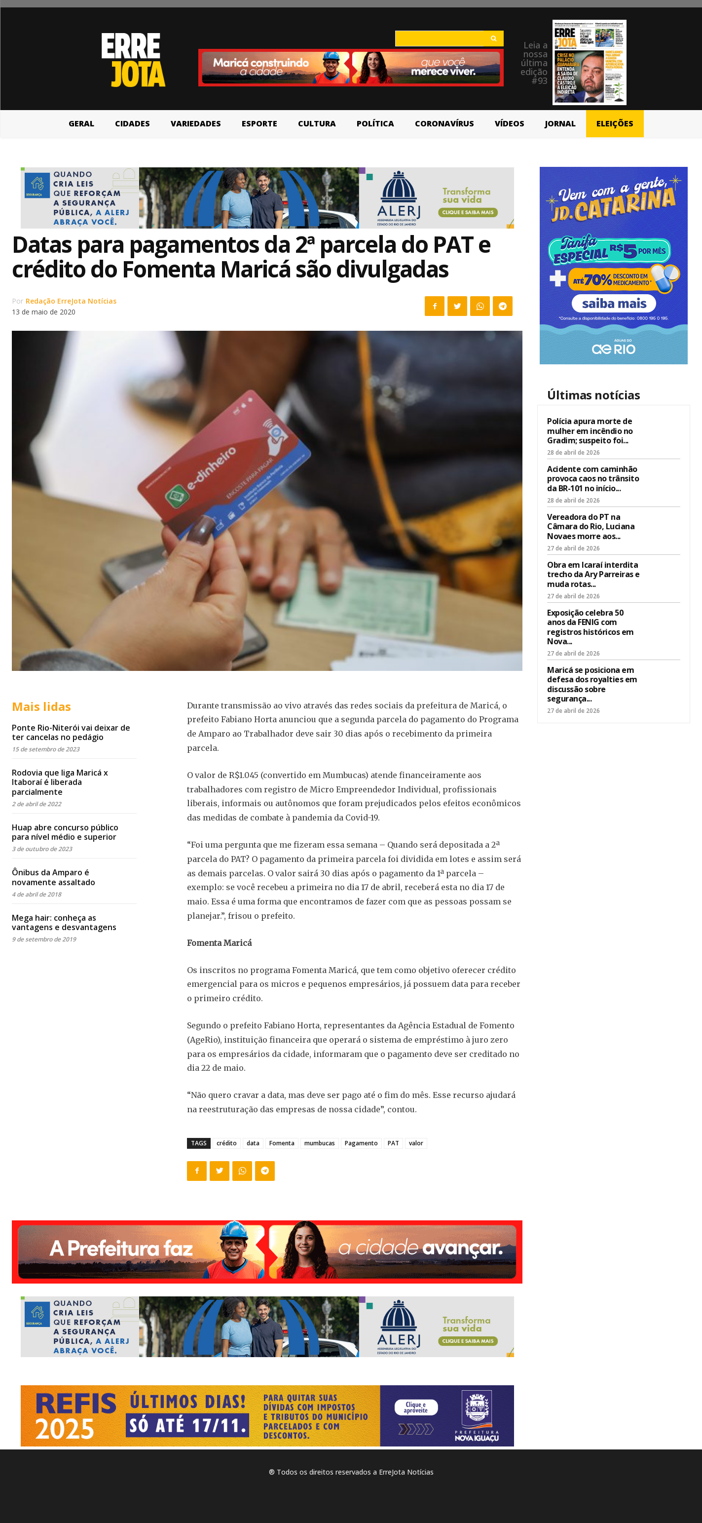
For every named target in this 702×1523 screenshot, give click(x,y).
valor (416, 1143)
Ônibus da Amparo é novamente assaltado (53, 877)
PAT (393, 1143)
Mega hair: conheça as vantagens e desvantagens (64, 922)
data (253, 1143)
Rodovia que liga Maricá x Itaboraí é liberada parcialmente (60, 782)
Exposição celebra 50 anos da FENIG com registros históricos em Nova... (590, 627)
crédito (227, 1143)
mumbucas (319, 1143)
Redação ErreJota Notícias (71, 301)
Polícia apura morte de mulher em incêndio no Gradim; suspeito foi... (590, 430)
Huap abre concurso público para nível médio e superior (65, 832)
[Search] (493, 38)
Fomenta (282, 1143)
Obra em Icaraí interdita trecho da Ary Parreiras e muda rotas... (593, 574)
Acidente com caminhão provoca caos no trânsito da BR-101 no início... (593, 478)
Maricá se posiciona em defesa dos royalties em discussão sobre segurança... (592, 684)
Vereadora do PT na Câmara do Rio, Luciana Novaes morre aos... (590, 526)
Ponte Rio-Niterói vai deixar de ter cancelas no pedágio (71, 732)
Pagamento (361, 1143)
